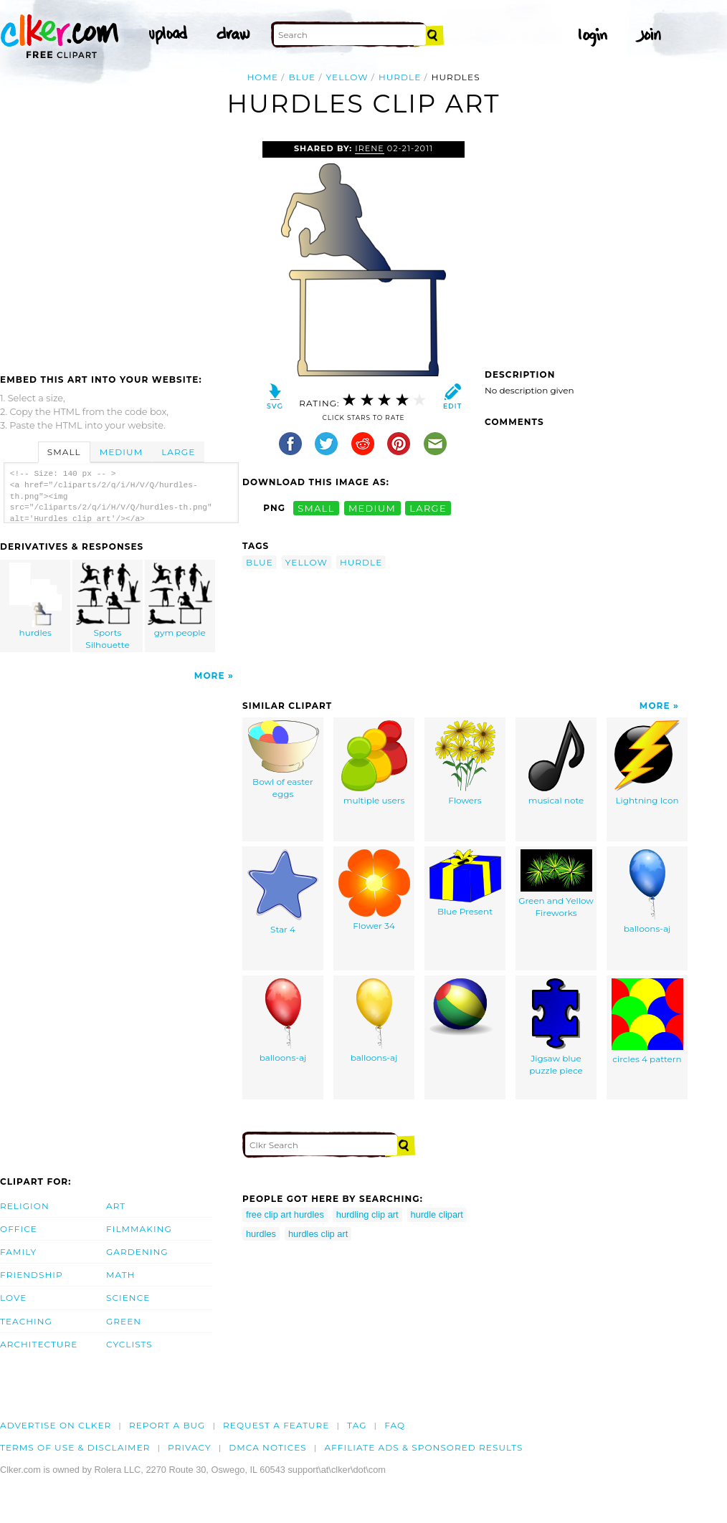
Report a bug (167, 1425)
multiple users (374, 763)
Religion (24, 1205)
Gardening (137, 1251)
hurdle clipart (437, 1214)
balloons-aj (647, 891)
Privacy (190, 1447)
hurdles (36, 600)
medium (372, 507)
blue (301, 77)
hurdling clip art (367, 1214)
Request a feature (276, 1425)
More (209, 675)
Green (123, 1321)
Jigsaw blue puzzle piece (556, 1027)
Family (18, 1251)
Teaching (26, 1321)
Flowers (465, 763)
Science (128, 1297)
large (428, 507)
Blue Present (465, 883)
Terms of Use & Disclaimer (75, 1447)
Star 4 (282, 892)
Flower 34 (374, 890)
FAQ (394, 1425)
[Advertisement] (120, 248)
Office (18, 1228)
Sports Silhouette (108, 606)
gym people (180, 600)
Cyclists (129, 1344)
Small (64, 452)
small (316, 507)
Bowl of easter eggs (283, 759)
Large (178, 452)
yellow (347, 77)
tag (356, 1425)
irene (369, 148)
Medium (121, 452)
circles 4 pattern (647, 1021)
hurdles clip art (318, 1233)
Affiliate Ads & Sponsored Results (423, 1447)
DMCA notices (268, 1447)
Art (115, 1205)
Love (13, 1297)
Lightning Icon (647, 763)
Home (262, 77)
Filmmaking (139, 1228)
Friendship (31, 1274)
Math (121, 1274)
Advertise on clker (55, 1425)
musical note (556, 763)
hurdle (400, 77)
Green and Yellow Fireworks (556, 883)
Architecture (38, 1344)
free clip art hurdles (285, 1214)
